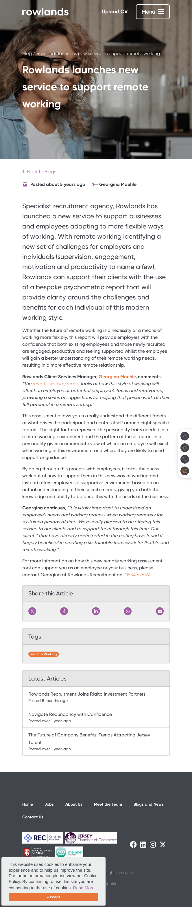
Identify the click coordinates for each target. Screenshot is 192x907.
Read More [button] (84, 887)
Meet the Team (108, 804)
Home (27, 804)
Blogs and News (149, 804)
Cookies (111, 883)
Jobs (49, 804)
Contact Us (32, 817)
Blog (27, 53)
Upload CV (115, 11)
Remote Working (43, 654)
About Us (73, 804)
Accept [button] (53, 897)
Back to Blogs (39, 171)
